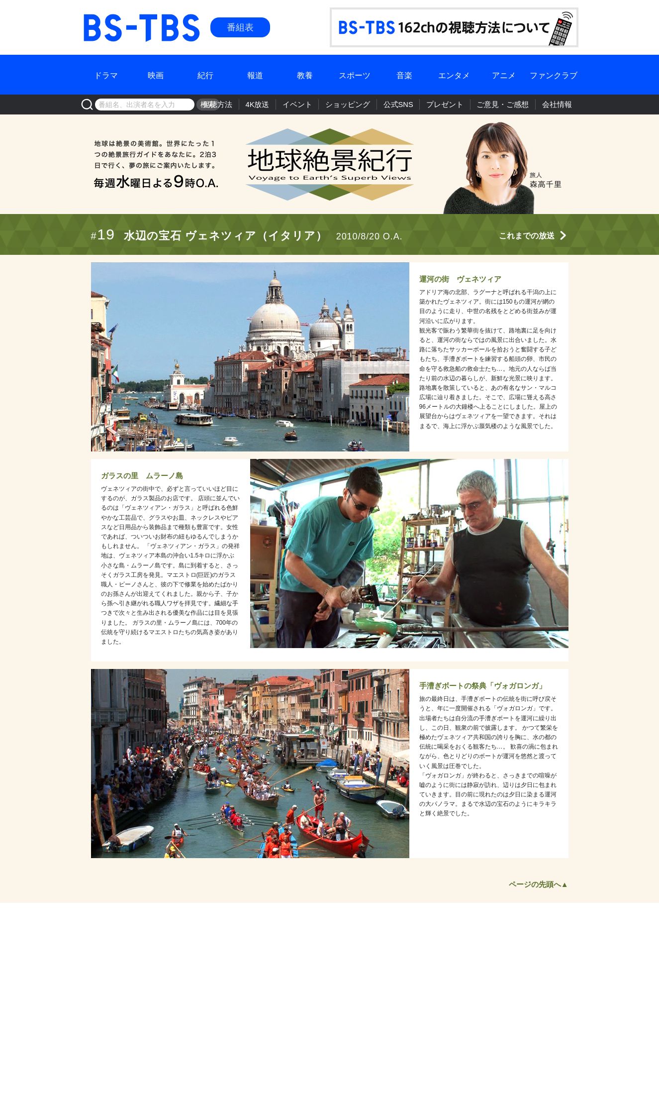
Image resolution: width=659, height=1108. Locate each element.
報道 (255, 74)
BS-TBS (95, 13)
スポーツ (355, 74)
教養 (305, 74)
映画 (156, 74)
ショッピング (365, 105)
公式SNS (412, 105)
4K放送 (282, 105)
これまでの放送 (527, 235)
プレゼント (455, 105)
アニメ (504, 74)
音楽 (404, 74)
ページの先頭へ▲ (538, 884)
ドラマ (106, 74)
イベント (319, 105)
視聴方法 (246, 105)
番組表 (240, 27)
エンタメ (454, 74)
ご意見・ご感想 (508, 105)
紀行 (205, 74)
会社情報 (558, 105)
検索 (207, 105)
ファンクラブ (553, 74)
